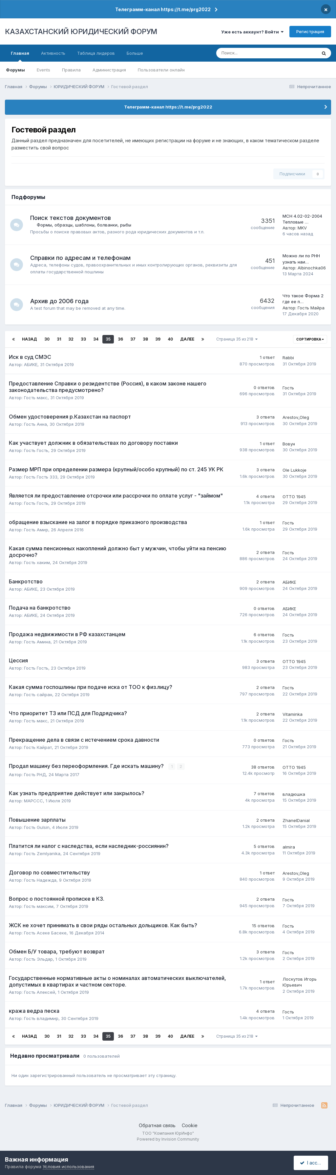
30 (47, 339)
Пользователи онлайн (161, 69)
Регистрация (310, 31)
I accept (312, 1162)
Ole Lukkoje (294, 470)
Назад (29, 339)
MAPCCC (33, 800)
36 (120, 339)
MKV (302, 227)
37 (133, 339)
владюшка (294, 793)
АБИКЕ (30, 364)
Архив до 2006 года (60, 301)
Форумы (15, 69)
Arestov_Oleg (296, 417)
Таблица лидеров (96, 53)
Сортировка (310, 339)
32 (71, 339)
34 (95, 339)
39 (157, 339)
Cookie (190, 1125)
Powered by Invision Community (168, 1139)
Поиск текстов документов (71, 217)
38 (145, 339)
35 (108, 339)
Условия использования (68, 1166)
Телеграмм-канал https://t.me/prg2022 (163, 9)
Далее (187, 339)
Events (43, 69)
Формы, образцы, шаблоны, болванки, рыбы (84, 224)
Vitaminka (293, 714)
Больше (135, 53)
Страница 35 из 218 (237, 339)
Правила (71, 69)
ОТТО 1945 (294, 496)
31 (59, 339)
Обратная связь (157, 1125)
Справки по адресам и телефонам (81, 257)
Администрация (109, 69)
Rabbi (288, 357)
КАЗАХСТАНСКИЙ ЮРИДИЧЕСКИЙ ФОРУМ (81, 31)
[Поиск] (245, 53)
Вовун (289, 443)
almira (289, 846)
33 (83, 339)
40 (170, 339)
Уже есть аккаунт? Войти (252, 31)
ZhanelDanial (296, 820)
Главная (20, 56)
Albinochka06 (312, 267)
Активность (53, 53)
